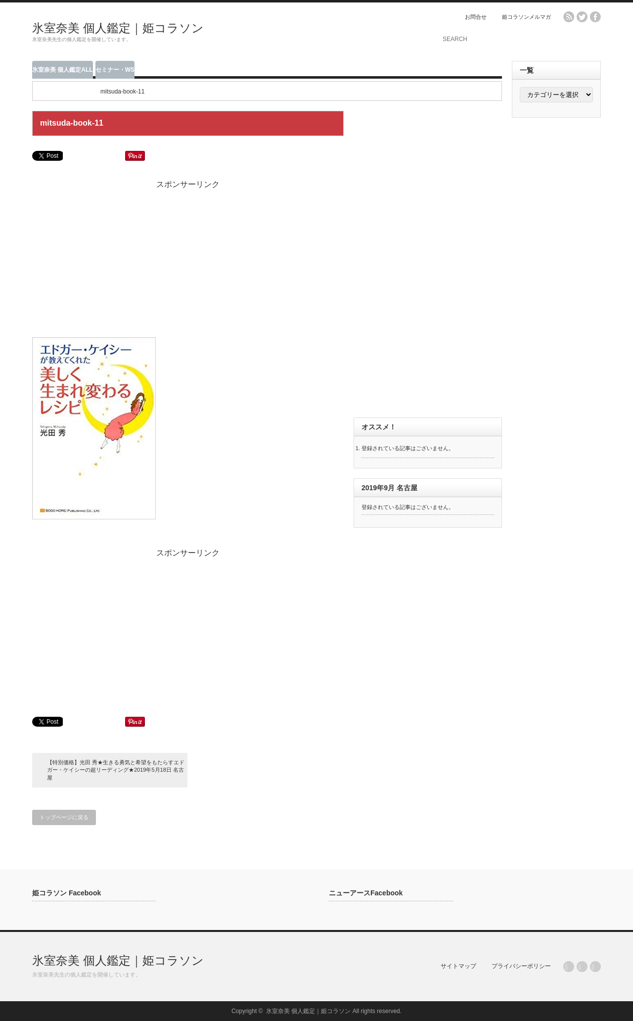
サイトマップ (458, 966)
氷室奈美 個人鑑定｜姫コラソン (118, 28)
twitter (582, 16)
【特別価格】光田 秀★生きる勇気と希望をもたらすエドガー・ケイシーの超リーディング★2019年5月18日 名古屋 (115, 770)
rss (568, 16)
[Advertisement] (307, 32)
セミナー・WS (115, 69)
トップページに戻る (64, 817)
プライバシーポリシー (521, 966)
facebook (595, 16)
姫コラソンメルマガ (526, 17)
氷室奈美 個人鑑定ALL (62, 69)
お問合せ (476, 17)
